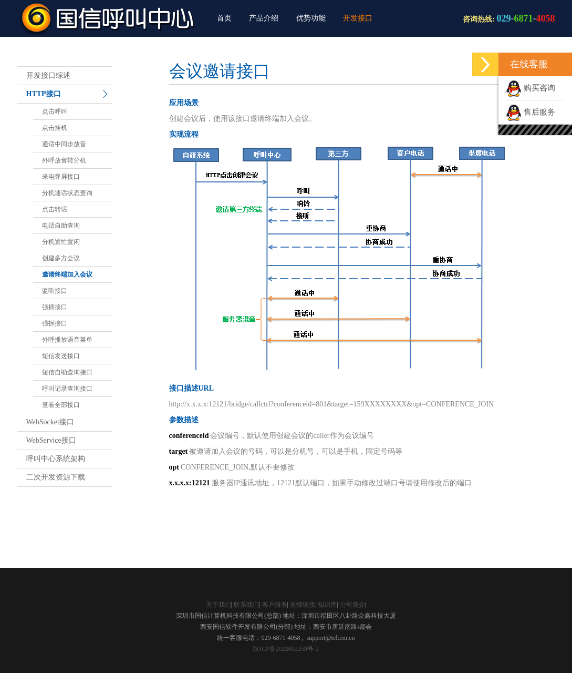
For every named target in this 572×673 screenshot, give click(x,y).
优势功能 (311, 18)
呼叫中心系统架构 (55, 459)
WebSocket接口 (50, 422)
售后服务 (530, 112)
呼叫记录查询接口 (67, 388)
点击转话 (54, 209)
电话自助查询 (61, 225)
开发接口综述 (48, 75)
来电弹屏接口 (61, 176)
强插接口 (54, 307)
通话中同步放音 (64, 144)
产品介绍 (263, 18)
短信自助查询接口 (67, 372)
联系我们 (246, 604)
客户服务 (274, 604)
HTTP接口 (43, 94)
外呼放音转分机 (64, 160)
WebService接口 (51, 440)
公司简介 (352, 604)
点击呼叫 (54, 111)
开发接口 (357, 18)
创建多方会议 (61, 258)
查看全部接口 (61, 405)
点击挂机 (54, 127)
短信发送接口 (61, 356)
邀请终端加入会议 (67, 274)
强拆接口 (54, 323)
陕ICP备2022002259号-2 (286, 648)
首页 (224, 18)
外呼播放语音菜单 (67, 339)
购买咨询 (530, 88)
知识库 (327, 604)
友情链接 (302, 604)
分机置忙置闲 (61, 242)
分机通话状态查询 (67, 193)
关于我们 (218, 604)
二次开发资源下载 (55, 477)
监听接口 (54, 290)
